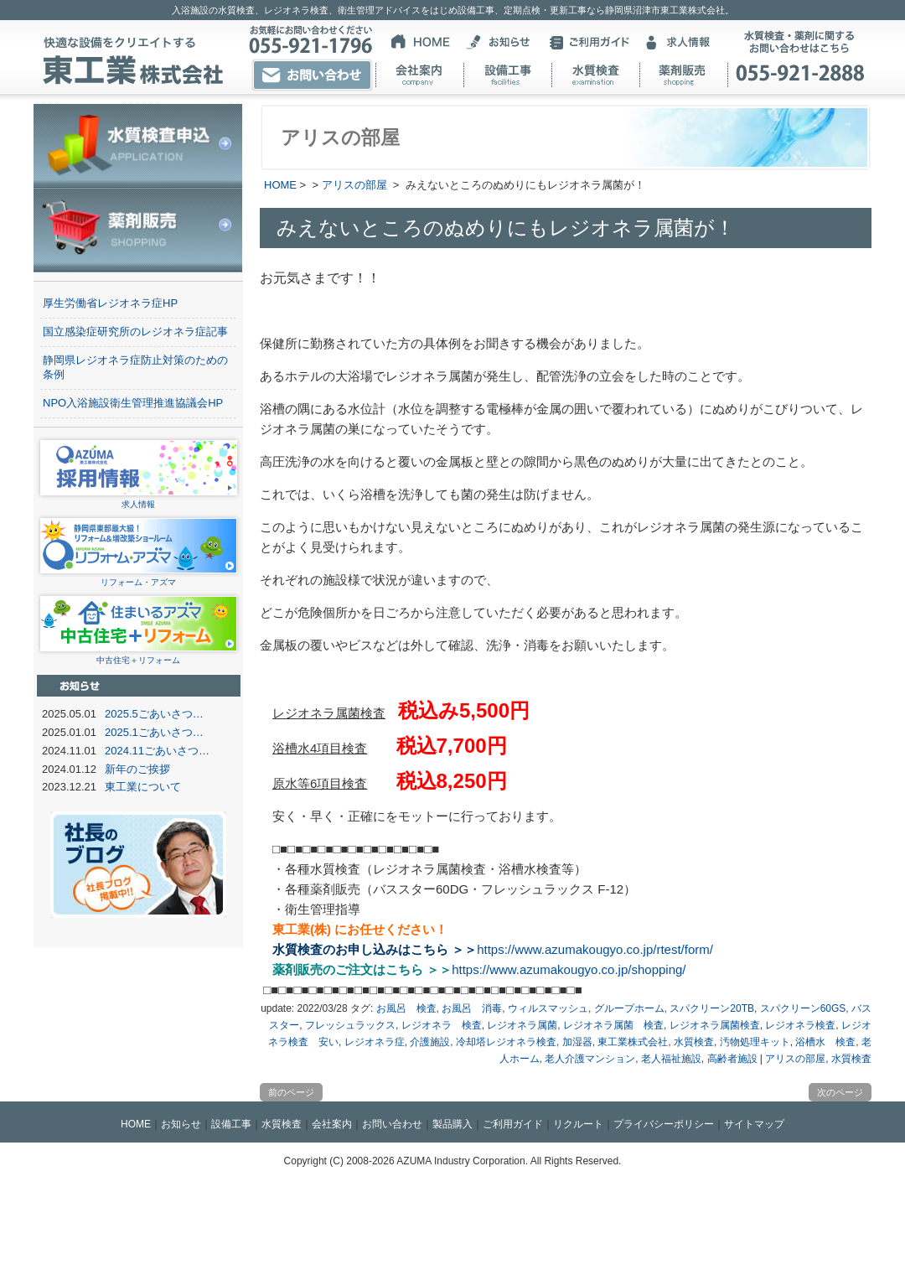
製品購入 (452, 1124)
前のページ (291, 1092)
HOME (280, 185)
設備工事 (231, 1124)
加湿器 (577, 1042)
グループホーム (629, 1008)
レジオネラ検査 (800, 1025)
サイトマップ (754, 1124)
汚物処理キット (755, 1042)
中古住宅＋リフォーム (138, 655)
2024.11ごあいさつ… (157, 750)
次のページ (840, 1092)
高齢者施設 (732, 1059)
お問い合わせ (392, 1124)
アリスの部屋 (354, 185)
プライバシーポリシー (663, 1124)
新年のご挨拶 (137, 769)
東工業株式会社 (632, 1042)
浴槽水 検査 (825, 1042)
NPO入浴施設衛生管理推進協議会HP (133, 402)
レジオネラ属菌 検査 (613, 1025)
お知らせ (181, 1124)
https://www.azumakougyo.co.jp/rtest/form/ (595, 949)
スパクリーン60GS (803, 1008)
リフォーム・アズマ (138, 577)
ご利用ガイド (513, 1124)
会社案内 (332, 1124)
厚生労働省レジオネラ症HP (110, 303)
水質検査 (694, 1042)
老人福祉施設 (671, 1059)
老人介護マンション (590, 1059)
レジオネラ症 (374, 1042)
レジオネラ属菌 (522, 1025)
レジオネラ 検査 (441, 1025)
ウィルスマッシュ (548, 1008)
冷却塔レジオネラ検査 (506, 1042)
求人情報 (138, 499)
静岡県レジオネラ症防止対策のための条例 (135, 367)
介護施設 (430, 1042)
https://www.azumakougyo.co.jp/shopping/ (568, 969)
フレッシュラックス (350, 1025)
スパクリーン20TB (712, 1008)
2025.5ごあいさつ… (154, 713)
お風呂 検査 (406, 1008)
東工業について (143, 786)
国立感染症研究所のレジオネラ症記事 (135, 331)
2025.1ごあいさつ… (154, 732)
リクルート (578, 1124)
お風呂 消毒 (472, 1008)
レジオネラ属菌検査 (715, 1025)
